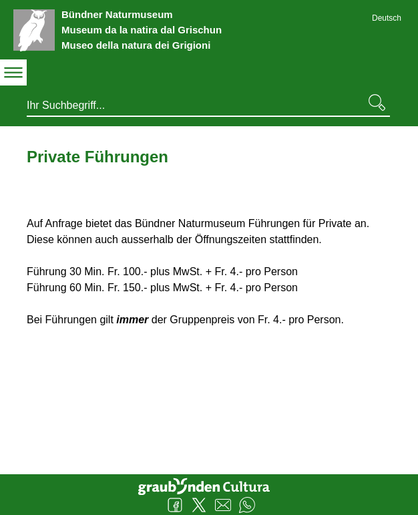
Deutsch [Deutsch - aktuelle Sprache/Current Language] (386, 18)
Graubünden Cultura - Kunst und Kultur (209, 485)
